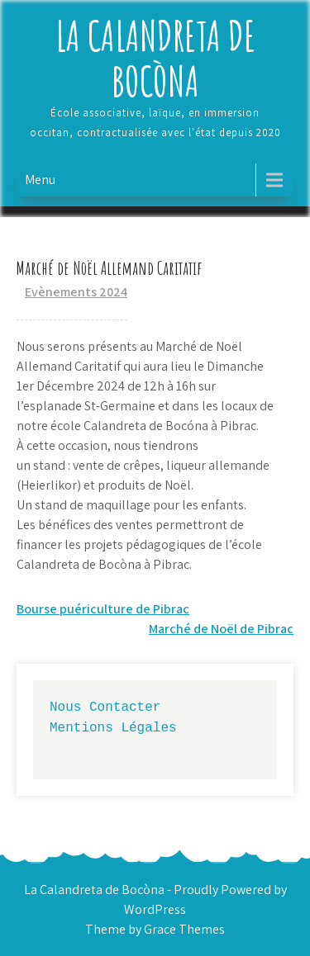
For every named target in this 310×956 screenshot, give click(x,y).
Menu (40, 179)
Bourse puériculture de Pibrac (103, 609)
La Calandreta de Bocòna (155, 57)
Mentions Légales (113, 727)
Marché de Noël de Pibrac (221, 628)
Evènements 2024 (76, 292)
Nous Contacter (105, 707)
